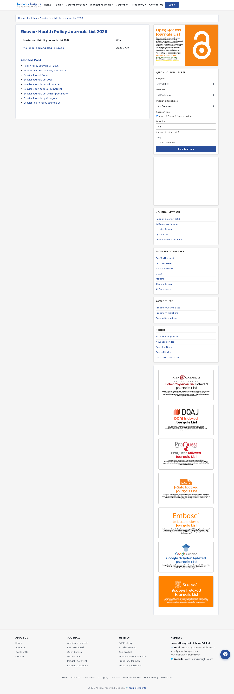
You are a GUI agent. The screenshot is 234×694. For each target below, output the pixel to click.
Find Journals (186, 149)
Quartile (160, 121)
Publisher (32, 18)
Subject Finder (163, 352)
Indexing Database (167, 100)
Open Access (74, 652)
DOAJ (159, 273)
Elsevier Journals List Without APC (42, 84)
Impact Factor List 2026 (168, 218)
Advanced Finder (165, 341)
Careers (19, 656)
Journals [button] (121, 4)
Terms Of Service (132, 677)
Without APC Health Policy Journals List (45, 70)
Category (103, 677)
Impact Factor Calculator (169, 239)
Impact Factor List (77, 661)
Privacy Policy (151, 677)
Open (169, 116)
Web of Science (164, 268)
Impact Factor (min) (167, 132)
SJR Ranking (125, 643)
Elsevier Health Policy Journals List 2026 (61, 18)
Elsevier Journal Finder (36, 75)
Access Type (163, 111)
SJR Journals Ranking (167, 224)
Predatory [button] (138, 4)
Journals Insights (137, 688)
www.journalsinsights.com (199, 659)
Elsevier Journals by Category (40, 98)
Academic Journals (77, 643)
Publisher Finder (164, 347)
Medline (160, 278)
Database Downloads (167, 357)
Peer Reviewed (75, 647)
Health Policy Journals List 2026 (41, 65)
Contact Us (156, 4)
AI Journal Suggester (167, 336)
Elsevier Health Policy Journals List (42, 102)
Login (172, 4)
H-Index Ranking (164, 229)
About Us (20, 647)
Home (47, 4)
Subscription (183, 116)
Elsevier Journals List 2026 (38, 79)
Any (159, 116)
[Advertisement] (186, 181)
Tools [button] (57, 4)
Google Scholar (164, 284)
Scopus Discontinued (167, 318)
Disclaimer (166, 677)
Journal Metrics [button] (75, 4)
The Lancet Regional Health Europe (43, 48)
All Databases (163, 289)
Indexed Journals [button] (100, 4)
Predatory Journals (129, 661)
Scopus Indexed (164, 263)
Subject (160, 78)
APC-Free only (165, 142)
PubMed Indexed (165, 258)
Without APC (74, 656)
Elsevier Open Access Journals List (43, 89)
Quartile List (162, 234)
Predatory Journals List (168, 307)
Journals (115, 677)
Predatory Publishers (167, 312)
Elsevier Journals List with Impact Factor (46, 93)
